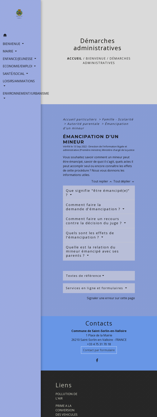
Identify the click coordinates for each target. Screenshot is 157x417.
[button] (20, 36)
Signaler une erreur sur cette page (111, 298)
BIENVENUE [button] (12, 43)
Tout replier (102, 181)
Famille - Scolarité (117, 119)
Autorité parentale (84, 124)
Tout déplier (124, 181)
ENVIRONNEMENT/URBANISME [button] (20, 93)
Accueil (74, 58)
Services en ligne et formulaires (95, 288)
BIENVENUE (96, 58)
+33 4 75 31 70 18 (99, 344)
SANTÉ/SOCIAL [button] (14, 73)
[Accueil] (20, 15)
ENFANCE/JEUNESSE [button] (18, 58)
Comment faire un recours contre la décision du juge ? (94, 220)
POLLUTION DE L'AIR (66, 396)
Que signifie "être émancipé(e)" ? (98, 192)
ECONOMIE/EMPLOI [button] (18, 66)
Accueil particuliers (80, 119)
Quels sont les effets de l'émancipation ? (90, 235)
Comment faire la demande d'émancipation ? (94, 206)
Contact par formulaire (99, 350)
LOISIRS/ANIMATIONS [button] (19, 81)
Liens (64, 385)
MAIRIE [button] (8, 51)
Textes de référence (83, 276)
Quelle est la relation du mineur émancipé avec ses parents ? (92, 251)
